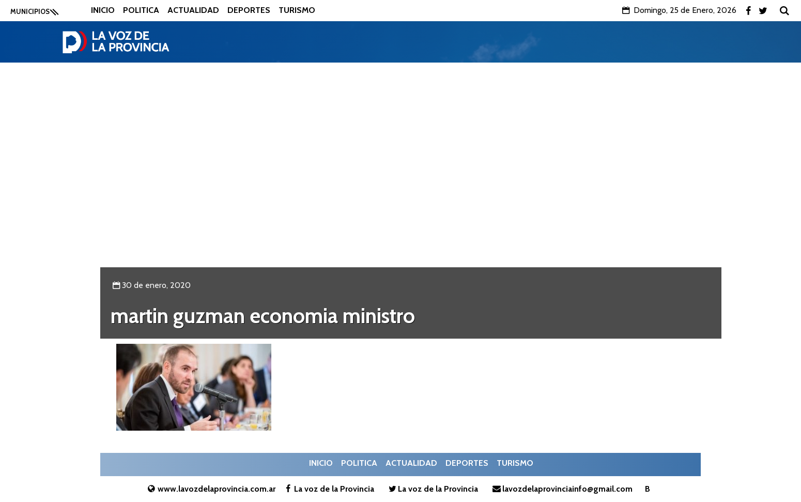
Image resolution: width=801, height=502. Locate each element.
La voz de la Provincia (328, 489)
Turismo (297, 10)
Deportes (248, 10)
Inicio (103, 10)
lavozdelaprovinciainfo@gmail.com (561, 489)
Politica (141, 10)
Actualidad (193, 10)
